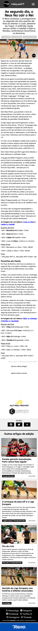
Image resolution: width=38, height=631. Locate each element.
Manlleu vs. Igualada (10, 321)
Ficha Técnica (20, 620)
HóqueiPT (13, 620)
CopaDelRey (17, 37)
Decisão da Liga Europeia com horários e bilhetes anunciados (17, 589)
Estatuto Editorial (30, 620)
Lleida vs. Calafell (7, 224)
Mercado (6, 563)
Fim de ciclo (8, 546)
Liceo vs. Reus (28, 222)
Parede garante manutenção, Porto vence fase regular (16, 460)
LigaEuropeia (7, 521)
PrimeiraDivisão (8, 476)
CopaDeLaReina (29, 37)
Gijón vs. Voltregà (30, 318)
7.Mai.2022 (6, 37)
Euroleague (7, 603)
